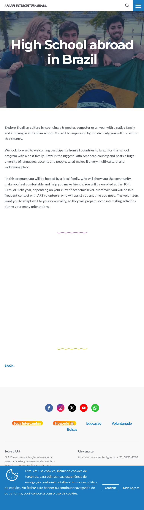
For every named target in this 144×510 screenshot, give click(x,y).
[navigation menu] (138, 5)
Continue (110, 487)
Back (9, 365)
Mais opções (131, 487)
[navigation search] (127, 5)
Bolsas (72, 429)
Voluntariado (121, 423)
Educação (93, 423)
